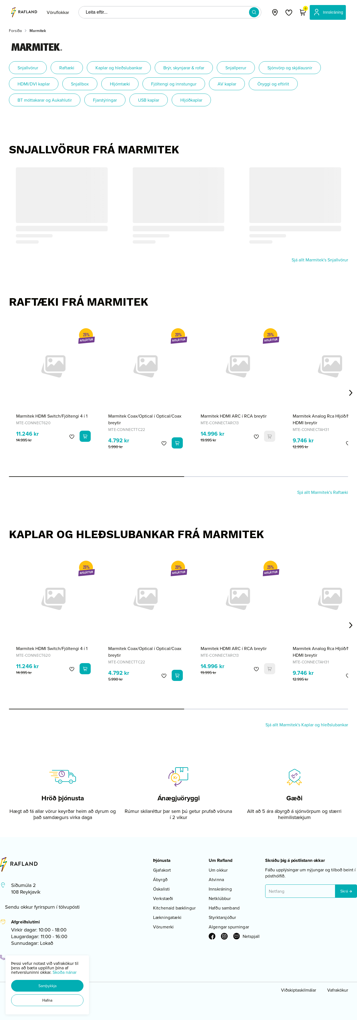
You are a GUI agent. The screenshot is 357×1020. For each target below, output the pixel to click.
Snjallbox (80, 84)
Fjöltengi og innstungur (173, 84)
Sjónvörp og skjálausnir (289, 68)
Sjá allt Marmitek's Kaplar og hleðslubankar (306, 725)
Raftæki (66, 68)
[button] (47, 986)
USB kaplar (148, 100)
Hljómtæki (120, 84)
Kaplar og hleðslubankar (118, 68)
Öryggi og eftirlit (273, 84)
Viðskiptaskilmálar (298, 990)
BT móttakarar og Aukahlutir (45, 100)
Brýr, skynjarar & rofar (183, 68)
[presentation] (58, 12)
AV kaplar (227, 84)
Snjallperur (235, 68)
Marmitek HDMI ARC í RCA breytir (234, 416)
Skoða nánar (65, 972)
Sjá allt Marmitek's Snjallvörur (320, 260)
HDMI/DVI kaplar (34, 84)
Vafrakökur (337, 990)
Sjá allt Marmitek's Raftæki (322, 492)
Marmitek (37, 30)
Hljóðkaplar (191, 100)
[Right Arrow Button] (350, 393)
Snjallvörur (28, 68)
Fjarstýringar (105, 100)
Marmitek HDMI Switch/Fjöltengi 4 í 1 (51, 416)
